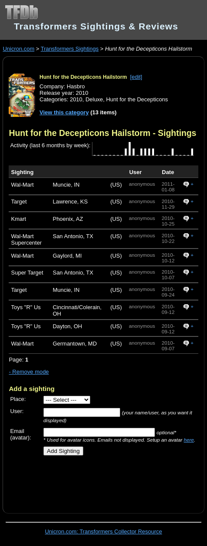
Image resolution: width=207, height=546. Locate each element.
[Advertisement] (108, 481)
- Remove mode (29, 371)
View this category (64, 112)
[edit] (136, 77)
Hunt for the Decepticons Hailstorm (83, 77)
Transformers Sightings (70, 48)
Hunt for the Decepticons (137, 99)
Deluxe (94, 99)
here (189, 440)
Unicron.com (18, 48)
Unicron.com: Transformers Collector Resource (103, 531)
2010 (76, 99)
